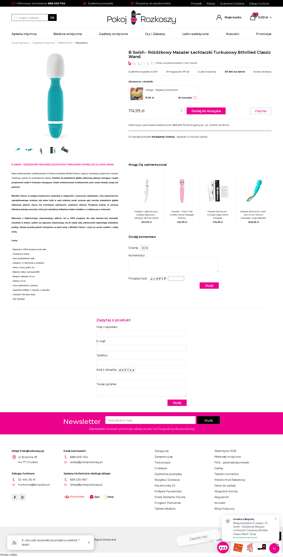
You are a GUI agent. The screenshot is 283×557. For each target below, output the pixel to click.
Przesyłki (196, 3)
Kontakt (219, 503)
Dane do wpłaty (225, 485)
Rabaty (210, 3)
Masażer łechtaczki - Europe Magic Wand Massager (217, 214)
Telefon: (102, 355)
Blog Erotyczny (224, 508)
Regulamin (221, 497)
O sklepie (160, 468)
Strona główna (20, 42)
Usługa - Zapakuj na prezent (161, 89)
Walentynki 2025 (225, 451)
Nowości (232, 34)
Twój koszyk (162, 462)
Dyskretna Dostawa (232, 3)
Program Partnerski (167, 503)
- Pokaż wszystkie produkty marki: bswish (163, 62)
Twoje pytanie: (106, 384)
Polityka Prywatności (168, 491)
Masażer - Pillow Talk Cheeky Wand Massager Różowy (182, 214)
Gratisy (218, 468)
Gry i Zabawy (155, 34)
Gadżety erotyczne (113, 34)
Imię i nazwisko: (107, 327)
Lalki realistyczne (195, 34)
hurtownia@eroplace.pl (34, 484)
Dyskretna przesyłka (168, 474)
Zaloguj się (161, 451)
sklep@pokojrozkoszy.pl (86, 462)
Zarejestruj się (163, 456)
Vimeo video (8, 554)
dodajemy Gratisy (163, 136)
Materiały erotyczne (227, 456)
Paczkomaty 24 (164, 485)
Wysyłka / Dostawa (167, 479)
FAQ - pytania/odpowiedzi (231, 462)
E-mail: (101, 341)
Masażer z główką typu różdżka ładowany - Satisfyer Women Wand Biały (146, 215)
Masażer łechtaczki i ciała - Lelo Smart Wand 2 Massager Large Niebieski (253, 214)
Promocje (263, 34)
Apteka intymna (24, 34)
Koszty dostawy (262, 71)
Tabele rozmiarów (226, 474)
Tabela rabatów (165, 508)
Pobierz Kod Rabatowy (229, 479)
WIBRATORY (65, 42)
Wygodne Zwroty (226, 491)
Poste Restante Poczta (169, 497)
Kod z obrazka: (116, 370)
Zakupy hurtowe (259, 3)
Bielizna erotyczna (67, 34)
